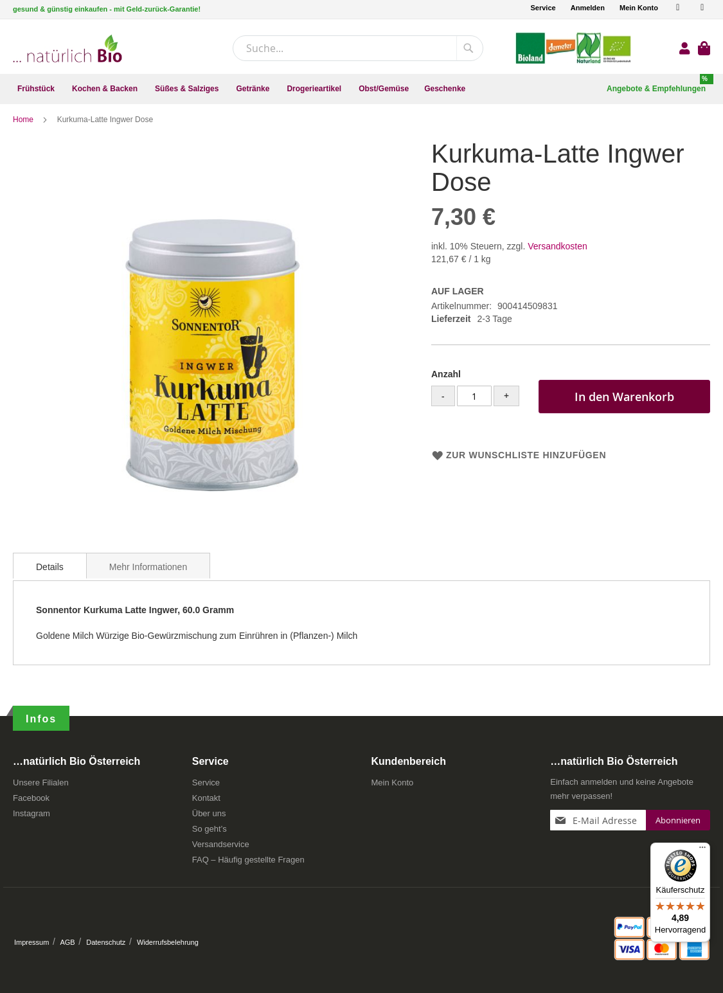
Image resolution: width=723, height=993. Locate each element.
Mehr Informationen (148, 573)
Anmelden (588, 8)
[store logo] (67, 48)
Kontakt (206, 798)
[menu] (361, 89)
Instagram (31, 813)
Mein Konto (639, 8)
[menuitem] (37, 89)
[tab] (50, 571)
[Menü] (702, 850)
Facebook (31, 798)
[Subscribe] (678, 820)
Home (24, 125)
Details (50, 573)
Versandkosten (557, 252)
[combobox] (358, 48)
